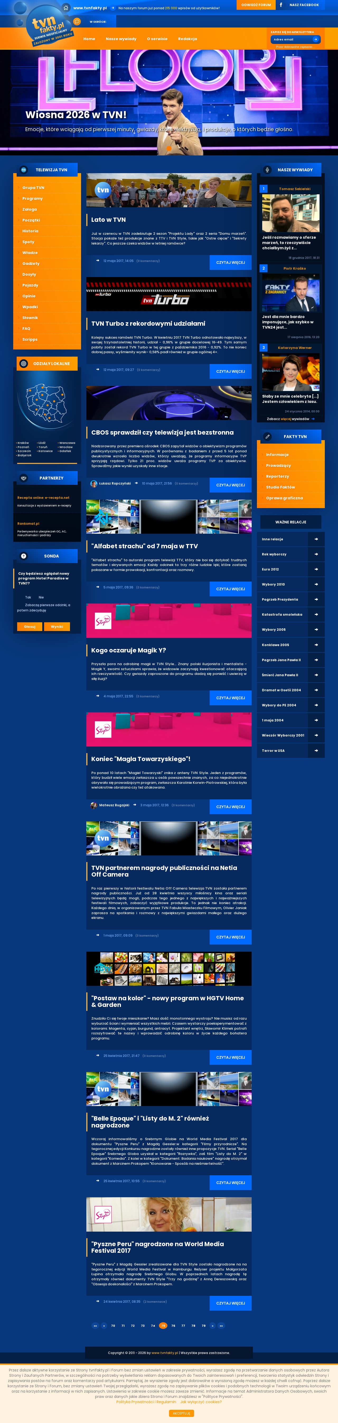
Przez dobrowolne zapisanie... (293, 47)
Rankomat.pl (28, 523)
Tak (24, 597)
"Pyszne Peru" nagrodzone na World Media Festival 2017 (157, 1247)
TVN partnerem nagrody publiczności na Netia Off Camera (164, 871)
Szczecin (24, 451)
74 (153, 1326)
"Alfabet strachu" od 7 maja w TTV (144, 546)
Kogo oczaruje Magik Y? (128, 650)
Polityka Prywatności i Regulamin (146, 1401)
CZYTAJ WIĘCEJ (230, 262)
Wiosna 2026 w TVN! (76, 115)
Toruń (43, 447)
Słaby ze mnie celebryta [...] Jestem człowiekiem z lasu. (290, 399)
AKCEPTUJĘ (181, 1413)
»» (221, 1326)
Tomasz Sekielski (295, 188)
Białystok (24, 455)
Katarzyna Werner (295, 347)
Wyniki (57, 626)
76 (173, 1326)
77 (183, 1326)
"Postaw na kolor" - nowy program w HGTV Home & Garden (167, 1001)
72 (133, 1326)
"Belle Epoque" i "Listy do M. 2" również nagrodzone (150, 1121)
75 (163, 1326)
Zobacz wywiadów (288, 419)
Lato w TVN (108, 219)
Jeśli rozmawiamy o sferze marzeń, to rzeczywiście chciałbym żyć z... (289, 243)
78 (193, 1326)
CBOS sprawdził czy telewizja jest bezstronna (162, 432)
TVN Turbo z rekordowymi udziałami (148, 323)
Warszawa (66, 443)
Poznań (23, 447)
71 (123, 1326)
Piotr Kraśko (295, 268)
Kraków (23, 443)
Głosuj (29, 626)
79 (203, 1326)
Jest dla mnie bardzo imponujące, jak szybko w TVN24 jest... (287, 322)
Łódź (42, 443)
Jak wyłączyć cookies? (201, 1401)
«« (95, 1326)
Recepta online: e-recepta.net (43, 497)
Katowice (45, 451)
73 (143, 1326)
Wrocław (66, 447)
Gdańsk (65, 451)
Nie (38, 597)
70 (113, 1326)
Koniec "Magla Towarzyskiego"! (141, 759)
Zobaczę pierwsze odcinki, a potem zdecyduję (43, 607)
